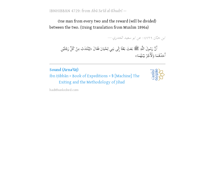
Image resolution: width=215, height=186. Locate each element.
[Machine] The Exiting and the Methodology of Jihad (99, 79)
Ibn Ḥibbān (58, 76)
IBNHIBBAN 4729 (64, 10)
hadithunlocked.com (63, 89)
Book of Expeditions (90, 76)
